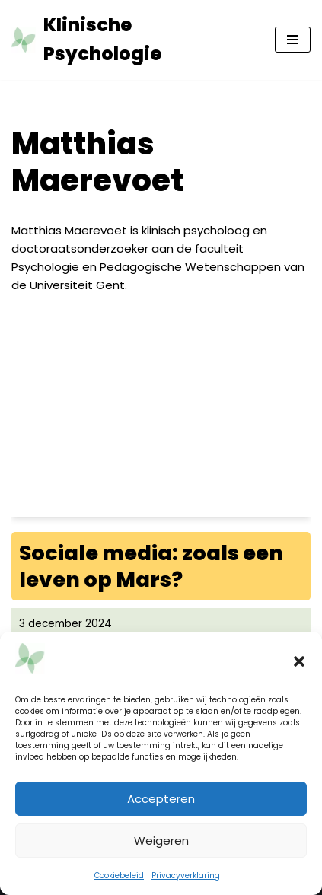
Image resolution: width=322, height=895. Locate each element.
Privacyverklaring (185, 875)
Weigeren (161, 841)
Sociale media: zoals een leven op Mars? (151, 566)
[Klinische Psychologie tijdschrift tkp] (131, 40)
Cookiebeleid (119, 875)
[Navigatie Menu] (293, 40)
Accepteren (161, 799)
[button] (299, 661)
